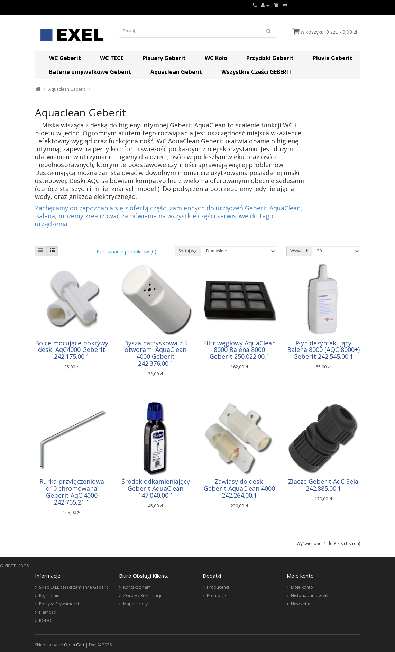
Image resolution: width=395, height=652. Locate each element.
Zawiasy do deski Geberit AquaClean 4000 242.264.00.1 (239, 488)
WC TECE (111, 58)
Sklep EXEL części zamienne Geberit (73, 587)
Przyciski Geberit (270, 58)
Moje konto (302, 587)
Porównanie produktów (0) (126, 251)
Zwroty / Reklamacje (143, 595)
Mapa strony (135, 604)
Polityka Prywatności (59, 604)
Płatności (48, 612)
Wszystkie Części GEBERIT (256, 72)
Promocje (216, 595)
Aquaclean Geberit (176, 72)
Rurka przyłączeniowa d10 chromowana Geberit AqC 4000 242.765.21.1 (71, 491)
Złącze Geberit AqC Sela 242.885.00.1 (323, 484)
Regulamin (49, 595)
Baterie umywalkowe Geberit (90, 72)
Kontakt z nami (137, 587)
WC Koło (216, 58)
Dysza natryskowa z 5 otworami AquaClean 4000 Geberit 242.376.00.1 (155, 353)
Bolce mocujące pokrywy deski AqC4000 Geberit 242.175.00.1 (71, 350)
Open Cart (74, 645)
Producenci (218, 587)
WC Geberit (65, 58)
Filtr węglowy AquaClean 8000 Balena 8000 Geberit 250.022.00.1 (239, 350)
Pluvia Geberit (332, 58)
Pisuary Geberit (164, 58)
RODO (45, 620)
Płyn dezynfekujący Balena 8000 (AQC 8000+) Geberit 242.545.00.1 (323, 350)
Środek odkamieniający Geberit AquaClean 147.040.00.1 (155, 488)
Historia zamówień (309, 595)
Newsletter (301, 604)
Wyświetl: (299, 251)
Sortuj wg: (188, 251)
